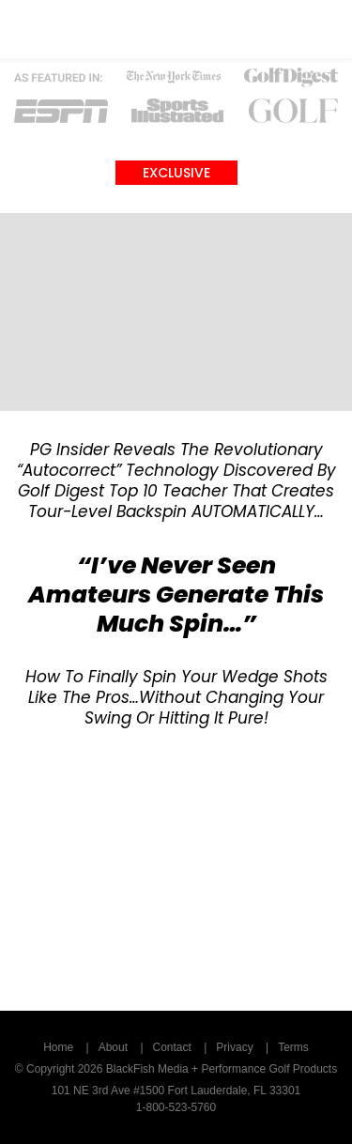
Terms (293, 1047)
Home (58, 1047)
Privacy (234, 1047)
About (113, 1047)
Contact (172, 1047)
